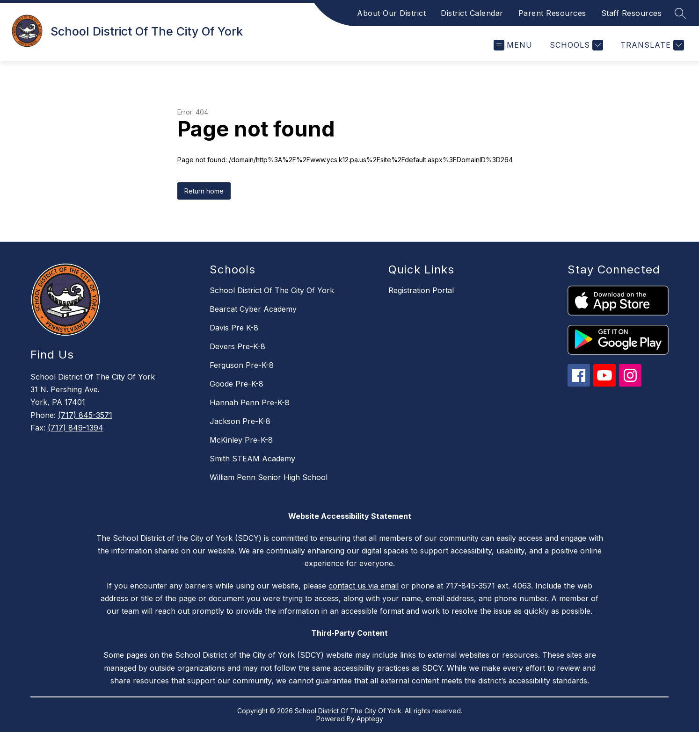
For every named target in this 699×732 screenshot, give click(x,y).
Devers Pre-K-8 (237, 346)
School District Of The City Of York (272, 290)
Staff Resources (631, 13)
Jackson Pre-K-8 (240, 421)
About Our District (391, 13)
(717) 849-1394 (75, 427)
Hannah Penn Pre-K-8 (250, 402)
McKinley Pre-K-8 (241, 440)
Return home (204, 191)
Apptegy (370, 719)
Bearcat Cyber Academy (253, 309)
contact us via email (363, 585)
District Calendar (472, 13)
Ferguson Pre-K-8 (242, 365)
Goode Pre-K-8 (236, 383)
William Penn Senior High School (269, 477)
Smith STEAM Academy (252, 458)
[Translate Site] (651, 45)
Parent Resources (552, 13)
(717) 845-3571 (85, 415)
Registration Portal (421, 290)
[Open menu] (513, 45)
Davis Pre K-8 (234, 327)
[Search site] (680, 13)
